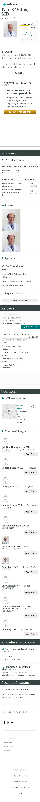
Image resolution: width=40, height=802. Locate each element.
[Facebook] (4, 722)
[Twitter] (12, 722)
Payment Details (20, 300)
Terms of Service (20, 782)
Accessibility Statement (20, 787)
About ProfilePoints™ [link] (28, 34)
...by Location (7, 750)
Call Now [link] (20, 73)
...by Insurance (8, 742)
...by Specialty (8, 746)
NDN (20, 793)
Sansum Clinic (20, 406)
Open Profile (31, 454)
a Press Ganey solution (15, 711)
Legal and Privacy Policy (20, 776)
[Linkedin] (8, 722)
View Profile (33, 406)
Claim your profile (20, 112)
